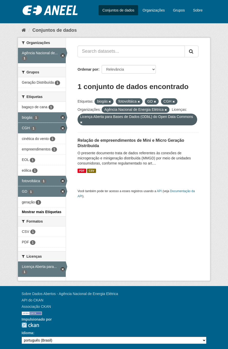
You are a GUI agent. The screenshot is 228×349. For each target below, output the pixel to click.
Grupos (179, 10)
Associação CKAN (36, 306)
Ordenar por (88, 69)
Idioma (27, 333)
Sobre (198, 10)
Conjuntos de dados (118, 10)
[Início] (24, 30)
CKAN (30, 325)
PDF (81, 170)
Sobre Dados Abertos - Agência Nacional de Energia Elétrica (70, 294)
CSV (91, 170)
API (159, 191)
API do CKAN (32, 300)
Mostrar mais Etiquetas (41, 212)
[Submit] (191, 51)
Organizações (153, 10)
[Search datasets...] (131, 51)
